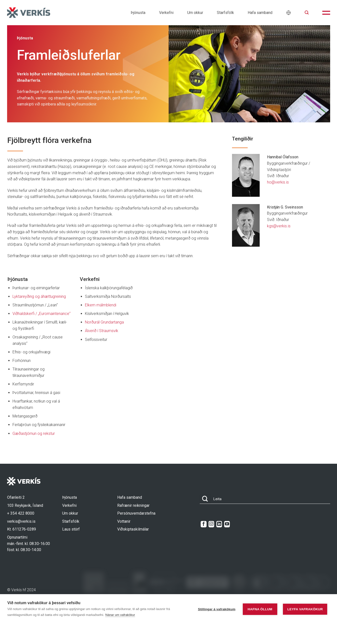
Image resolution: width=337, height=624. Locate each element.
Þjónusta (138, 12)
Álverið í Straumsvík (101, 330)
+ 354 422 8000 (20, 513)
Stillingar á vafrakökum (216, 609)
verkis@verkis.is (21, 521)
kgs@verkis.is (279, 226)
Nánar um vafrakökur (120, 615)
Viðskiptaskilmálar (133, 529)
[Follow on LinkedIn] (219, 524)
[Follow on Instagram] (211, 524)
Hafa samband (260, 12)
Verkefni (166, 12)
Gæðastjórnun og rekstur (33, 433)
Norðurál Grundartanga (104, 322)
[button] (307, 12)
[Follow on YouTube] (227, 524)
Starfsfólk (225, 12)
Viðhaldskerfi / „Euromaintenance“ (41, 313)
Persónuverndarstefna (136, 513)
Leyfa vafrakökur (305, 609)
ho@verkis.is (278, 182)
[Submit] (205, 499)
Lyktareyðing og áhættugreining (39, 296)
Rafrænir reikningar (133, 505)
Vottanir (123, 521)
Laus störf (71, 529)
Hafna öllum (260, 609)
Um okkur (195, 12)
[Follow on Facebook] (203, 524)
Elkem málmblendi (100, 305)
